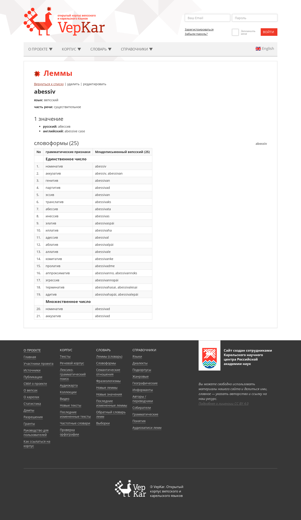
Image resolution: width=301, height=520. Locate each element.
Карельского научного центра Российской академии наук (243, 359)
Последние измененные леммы (111, 403)
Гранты (29, 423)
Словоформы (106, 363)
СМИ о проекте (35, 383)
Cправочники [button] (137, 49)
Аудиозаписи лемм (146, 427)
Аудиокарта (69, 385)
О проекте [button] (40, 49)
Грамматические (145, 414)
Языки (137, 356)
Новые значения (109, 394)
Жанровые (140, 376)
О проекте (32, 350)
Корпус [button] (71, 49)
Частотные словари (75, 423)
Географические (145, 383)
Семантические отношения (108, 372)
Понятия (139, 421)
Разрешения (33, 417)
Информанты (142, 390)
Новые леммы (107, 387)
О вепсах (30, 390)
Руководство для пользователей (36, 432)
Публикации (33, 377)
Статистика (32, 403)
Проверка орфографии (69, 432)
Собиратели (141, 407)
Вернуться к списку (49, 84)
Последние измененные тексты (75, 414)
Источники (32, 370)
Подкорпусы (141, 370)
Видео (64, 399)
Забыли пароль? (196, 34)
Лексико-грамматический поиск (73, 374)
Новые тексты (70, 405)
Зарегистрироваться (199, 29)
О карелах (31, 397)
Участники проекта (38, 363)
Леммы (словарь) (109, 356)
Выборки (103, 423)
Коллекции (68, 392)
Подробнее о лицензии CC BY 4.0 (223, 403)
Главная (30, 357)
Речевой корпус (72, 363)
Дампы (29, 410)
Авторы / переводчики (142, 398)
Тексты (65, 356)
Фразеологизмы (108, 381)
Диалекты (140, 363)
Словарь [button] (101, 49)
